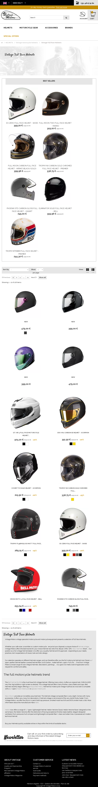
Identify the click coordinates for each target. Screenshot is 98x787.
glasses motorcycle (39, 689)
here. (37, 702)
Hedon (7, 710)
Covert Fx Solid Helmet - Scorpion (26, 488)
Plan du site (65, 784)
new (26, 322)
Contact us (37, 764)
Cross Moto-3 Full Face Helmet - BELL (26, 599)
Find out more (61, 7)
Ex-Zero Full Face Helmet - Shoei (22, 123)
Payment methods (39, 775)
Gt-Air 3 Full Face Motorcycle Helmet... (26, 434)
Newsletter (13, 737)
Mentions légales (33, 784)
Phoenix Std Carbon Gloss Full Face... (73, 599)
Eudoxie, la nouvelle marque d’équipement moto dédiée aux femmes (73, 766)
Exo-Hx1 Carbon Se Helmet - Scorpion (73, 433)
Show (33, 269)
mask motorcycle (23, 689)
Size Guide (37, 771)
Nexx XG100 (9, 696)
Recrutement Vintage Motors (14, 771)
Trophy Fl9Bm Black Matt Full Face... (26, 543)
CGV (42, 784)
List (93, 270)
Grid (87, 270)
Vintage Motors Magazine (13, 775)
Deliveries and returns (41, 773)
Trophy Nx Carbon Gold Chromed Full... (73, 489)
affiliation (7, 773)
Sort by (6, 269)
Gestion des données (52, 784)
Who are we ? (9, 764)
